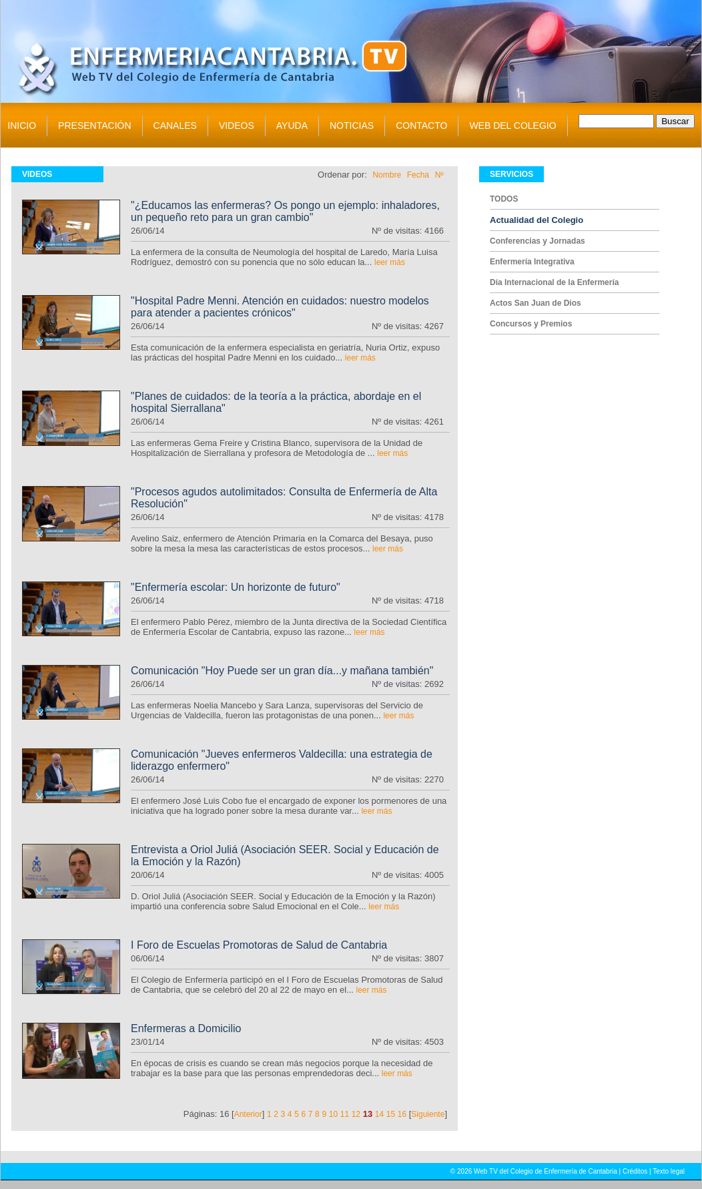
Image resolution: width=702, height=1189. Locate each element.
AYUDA (292, 125)
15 (390, 1114)
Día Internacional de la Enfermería (554, 282)
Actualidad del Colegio (536, 220)
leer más (389, 262)
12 (356, 1114)
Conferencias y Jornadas (537, 241)
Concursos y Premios (531, 323)
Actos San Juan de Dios (535, 303)
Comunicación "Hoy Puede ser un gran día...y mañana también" (282, 670)
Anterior (248, 1114)
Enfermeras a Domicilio (186, 1028)
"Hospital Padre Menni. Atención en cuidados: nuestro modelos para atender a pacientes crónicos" (280, 306)
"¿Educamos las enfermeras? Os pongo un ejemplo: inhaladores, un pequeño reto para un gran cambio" (285, 211)
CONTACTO (421, 125)
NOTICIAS (352, 125)
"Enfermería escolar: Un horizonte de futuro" (235, 587)
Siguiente (427, 1114)
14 (379, 1114)
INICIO (21, 125)
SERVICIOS (511, 174)
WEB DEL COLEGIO (512, 125)
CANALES (175, 125)
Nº (439, 175)
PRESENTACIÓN (94, 125)
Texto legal (669, 1171)
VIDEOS (236, 125)
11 (344, 1114)
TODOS (504, 199)
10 (333, 1114)
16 (402, 1114)
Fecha (418, 175)
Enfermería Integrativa (532, 261)
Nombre (386, 175)
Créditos (635, 1171)
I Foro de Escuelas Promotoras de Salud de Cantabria (259, 945)
